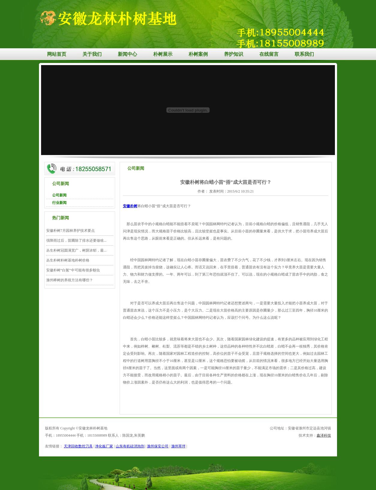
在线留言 (269, 54)
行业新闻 (59, 203)
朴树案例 (198, 54)
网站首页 (56, 54)
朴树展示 (162, 54)
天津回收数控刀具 (78, 446)
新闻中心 (127, 54)
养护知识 (233, 54)
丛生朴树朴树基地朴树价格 (67, 260)
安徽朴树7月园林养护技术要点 (70, 231)
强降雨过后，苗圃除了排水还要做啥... (76, 240)
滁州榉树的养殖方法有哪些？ (69, 280)
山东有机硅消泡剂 (130, 446)
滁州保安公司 (158, 446)
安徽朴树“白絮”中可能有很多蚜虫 (73, 270)
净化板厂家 (104, 446)
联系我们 (304, 54)
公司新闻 (59, 195)
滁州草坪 (178, 446)
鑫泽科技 (324, 435)
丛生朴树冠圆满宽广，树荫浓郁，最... (76, 250)
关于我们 (92, 54)
